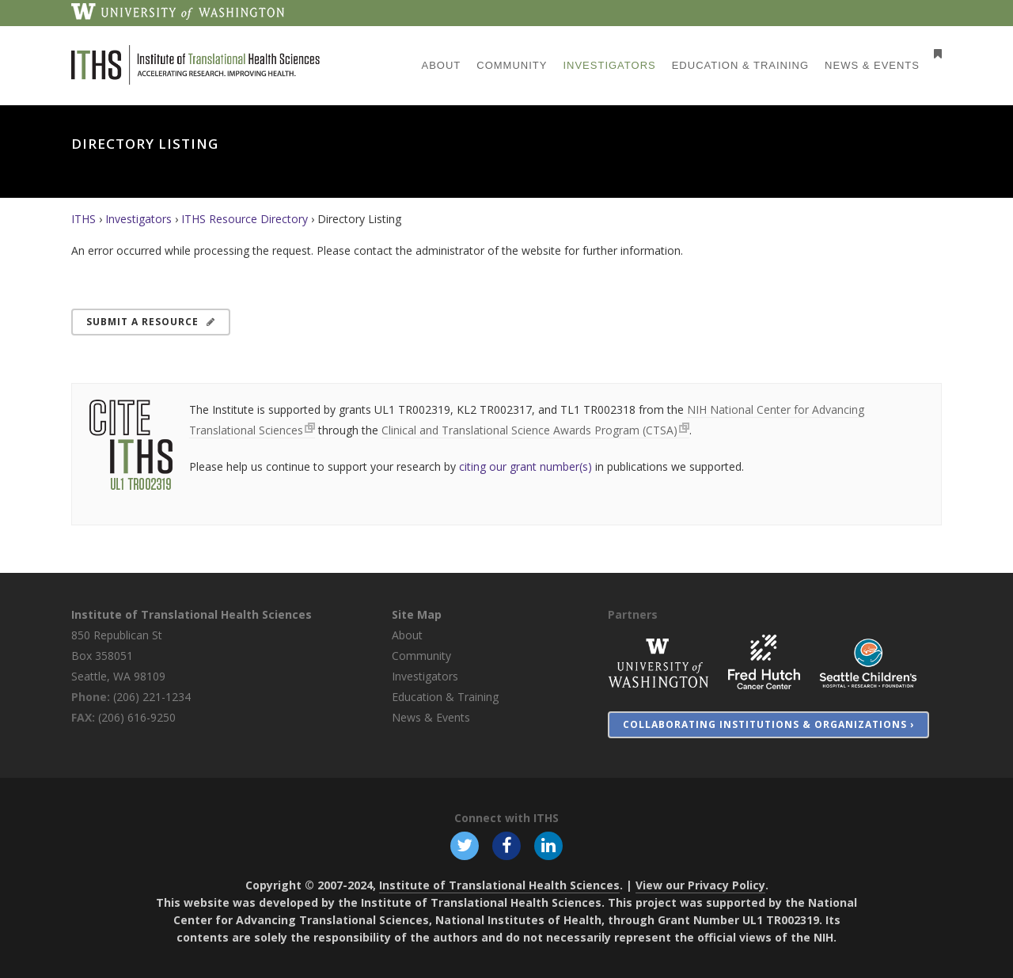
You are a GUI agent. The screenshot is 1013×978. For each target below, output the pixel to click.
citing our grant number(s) (525, 466)
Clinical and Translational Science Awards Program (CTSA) (529, 430)
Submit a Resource (150, 321)
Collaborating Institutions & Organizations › (768, 724)
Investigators (138, 218)
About (407, 635)
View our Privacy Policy (700, 885)
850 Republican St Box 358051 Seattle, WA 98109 (118, 655)
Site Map (417, 614)
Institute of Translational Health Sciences (191, 614)
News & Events (431, 717)
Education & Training (445, 696)
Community (421, 655)
